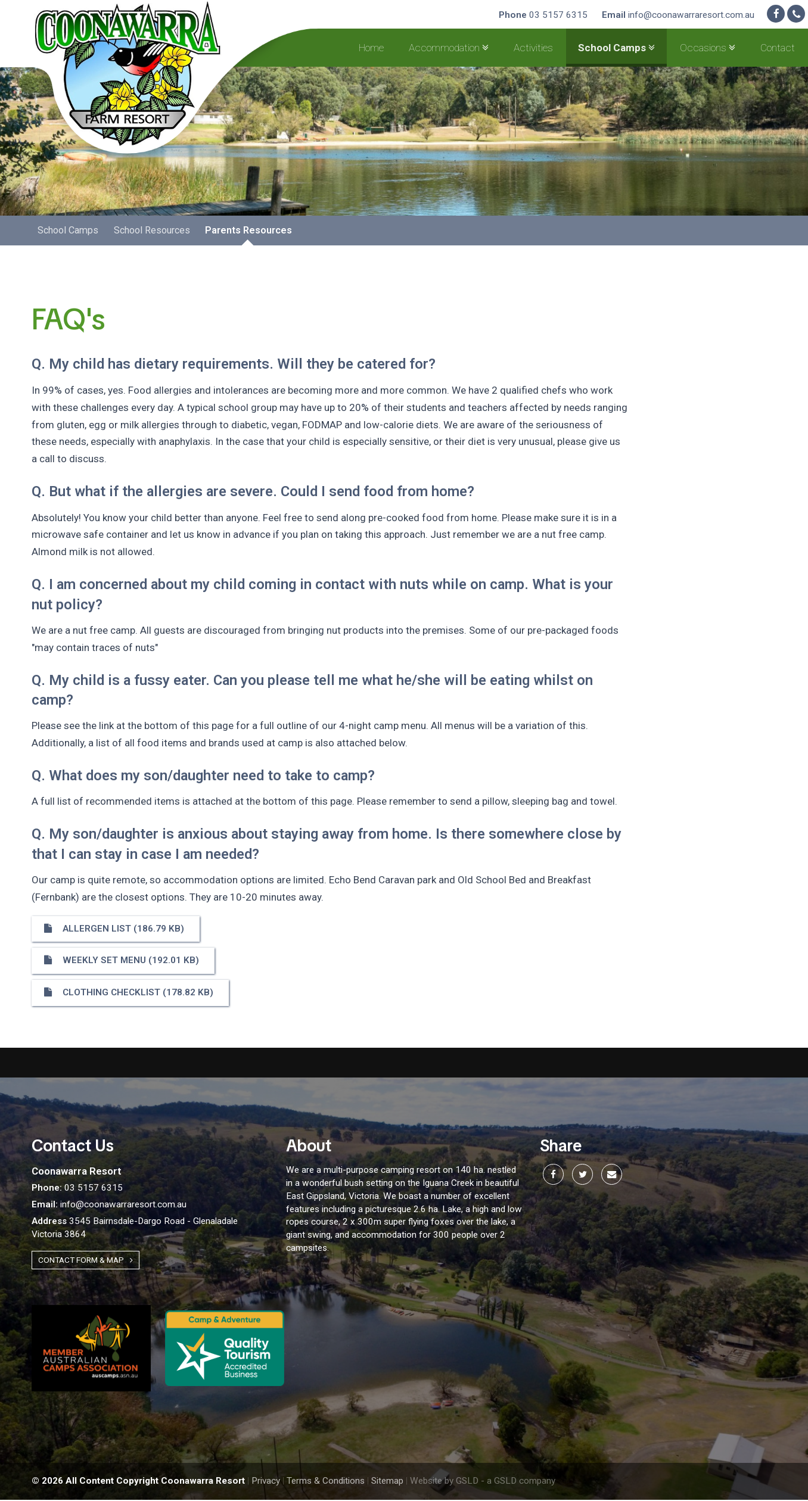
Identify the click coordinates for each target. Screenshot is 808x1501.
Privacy (265, 1482)
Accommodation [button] (449, 48)
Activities (533, 48)
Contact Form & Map (85, 1261)
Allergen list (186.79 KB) (114, 929)
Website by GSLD (444, 1482)
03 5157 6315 (543, 15)
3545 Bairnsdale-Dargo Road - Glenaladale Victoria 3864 (135, 1229)
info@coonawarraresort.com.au (678, 15)
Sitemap (387, 1482)
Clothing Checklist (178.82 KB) (128, 994)
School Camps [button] (616, 48)
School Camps (68, 231)
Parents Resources (247, 231)
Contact (777, 48)
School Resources (151, 231)
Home (371, 48)
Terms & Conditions (326, 1482)
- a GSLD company (518, 1482)
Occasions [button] (707, 48)
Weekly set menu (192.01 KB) (121, 962)
